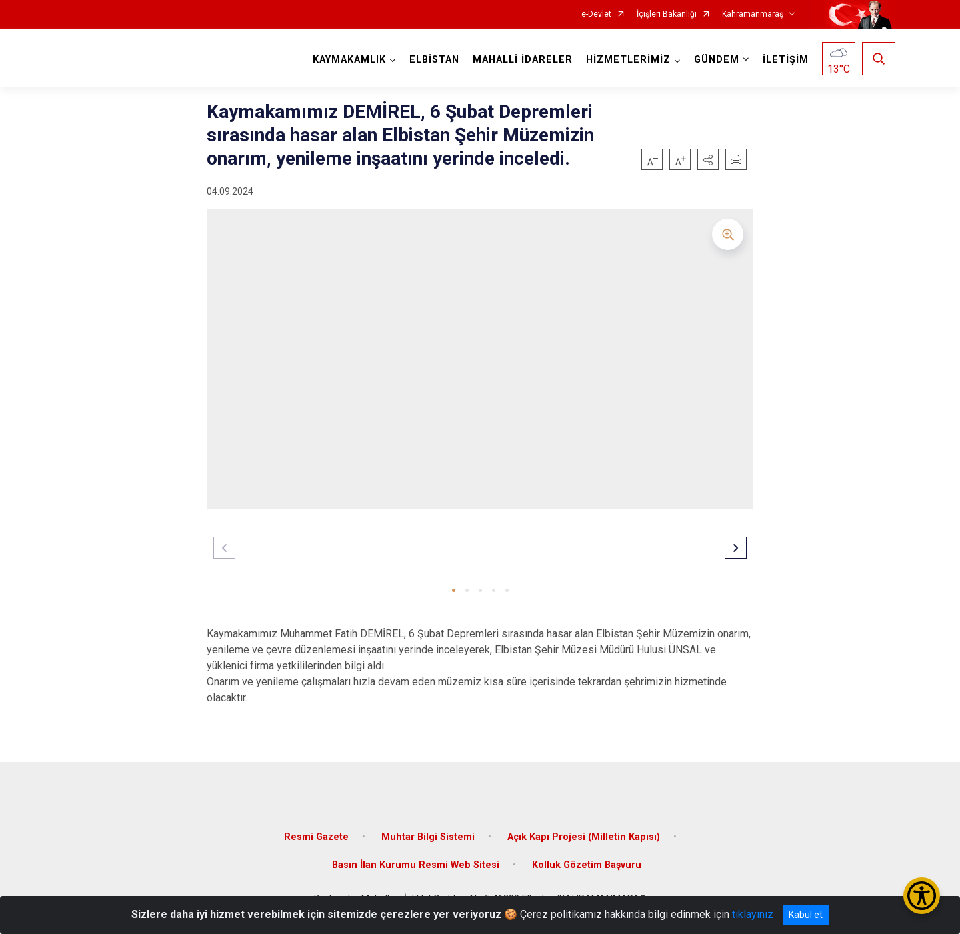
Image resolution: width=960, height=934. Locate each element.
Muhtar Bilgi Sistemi (428, 837)
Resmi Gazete (316, 837)
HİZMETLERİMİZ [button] (628, 59)
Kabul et (806, 914)
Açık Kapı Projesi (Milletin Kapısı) (583, 837)
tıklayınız (752, 914)
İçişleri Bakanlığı (667, 14)
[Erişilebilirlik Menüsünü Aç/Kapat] (921, 895)
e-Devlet (596, 14)
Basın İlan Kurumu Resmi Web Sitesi (415, 865)
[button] (708, 159)
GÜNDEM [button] (716, 59)
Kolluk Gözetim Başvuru (586, 865)
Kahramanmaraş (752, 14)
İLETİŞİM (786, 59)
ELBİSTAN (434, 59)
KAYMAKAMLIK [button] (349, 59)
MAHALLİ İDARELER (523, 59)
